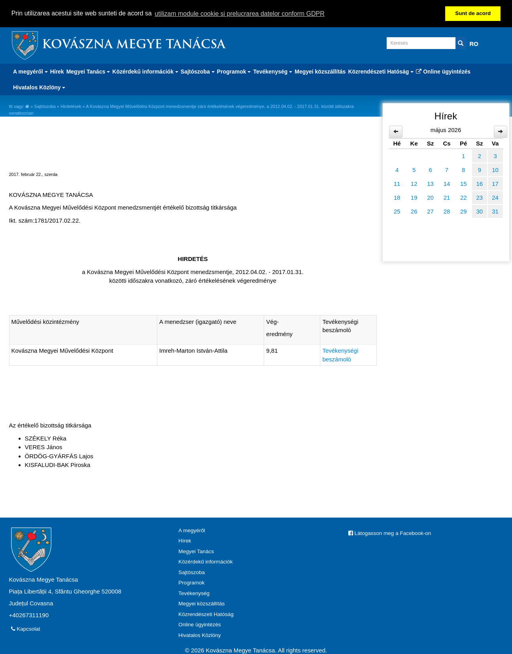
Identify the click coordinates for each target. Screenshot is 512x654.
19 (414, 197)
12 (414, 183)
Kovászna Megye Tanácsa (133, 45)
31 (495, 211)
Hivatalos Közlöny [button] (39, 87)
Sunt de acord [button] (473, 13)
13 (430, 183)
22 (463, 197)
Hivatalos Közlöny (199, 635)
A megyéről (191, 530)
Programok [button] (234, 71)
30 (479, 211)
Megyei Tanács (196, 551)
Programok (191, 582)
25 (397, 211)
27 (430, 211)
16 (479, 183)
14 (447, 183)
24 (495, 197)
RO (474, 43)
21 (447, 197)
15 (463, 183)
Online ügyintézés (443, 71)
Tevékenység (194, 593)
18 (397, 197)
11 (397, 183)
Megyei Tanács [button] (88, 71)
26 (414, 211)
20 (430, 197)
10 (495, 169)
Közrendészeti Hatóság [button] (381, 71)
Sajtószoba (44, 106)
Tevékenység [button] (272, 71)
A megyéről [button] (30, 71)
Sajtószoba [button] (198, 71)
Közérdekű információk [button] (145, 71)
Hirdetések (70, 106)
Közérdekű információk (205, 561)
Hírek (57, 71)
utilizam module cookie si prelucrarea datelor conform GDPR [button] (240, 13)
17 (495, 183)
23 (479, 197)
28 (447, 211)
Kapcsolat (25, 628)
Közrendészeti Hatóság (206, 614)
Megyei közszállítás (320, 71)
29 (463, 211)
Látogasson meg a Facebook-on (389, 533)
